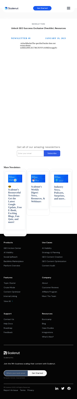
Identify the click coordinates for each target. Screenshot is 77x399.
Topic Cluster (10, 283)
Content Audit (48, 265)
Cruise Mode (9, 287)
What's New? (48, 336)
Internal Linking (10, 296)
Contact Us (9, 319)
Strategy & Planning (51, 252)
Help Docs (8, 323)
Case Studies (48, 328)
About (45, 283)
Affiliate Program (49, 291)
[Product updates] (16, 373)
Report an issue (11, 390)
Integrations (47, 332)
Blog (44, 323)
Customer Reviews (50, 287)
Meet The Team (49, 296)
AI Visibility (8, 252)
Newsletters (7, 17)
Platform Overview (12, 265)
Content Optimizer (12, 291)
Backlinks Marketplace (14, 261)
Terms (23, 390)
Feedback (8, 332)
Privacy (30, 390)
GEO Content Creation (52, 257)
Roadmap (8, 328)
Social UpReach (10, 257)
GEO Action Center (12, 248)
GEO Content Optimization (54, 261)
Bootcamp (46, 319)
